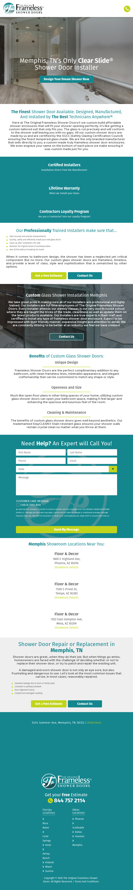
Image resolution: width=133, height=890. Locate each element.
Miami (48, 865)
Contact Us (85, 276)
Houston (79, 835)
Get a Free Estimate (48, 276)
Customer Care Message (32, 500)
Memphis (77, 844)
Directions (94, 721)
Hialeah (49, 861)
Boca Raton (46, 824)
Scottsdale (78, 826)
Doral (48, 844)
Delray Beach (46, 855)
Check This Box (30, 504)
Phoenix (79, 818)
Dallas (78, 831)
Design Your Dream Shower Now (66, 79)
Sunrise (49, 870)
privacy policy (28, 519)
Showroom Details (66, 567)
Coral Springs (47, 837)
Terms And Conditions (87, 880)
